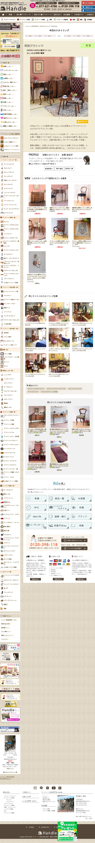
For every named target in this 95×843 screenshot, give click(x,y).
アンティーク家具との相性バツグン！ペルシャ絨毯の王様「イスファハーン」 (82, 242)
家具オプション (7, 616)
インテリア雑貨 (8, 809)
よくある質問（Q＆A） (29, 801)
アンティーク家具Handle (31, 26)
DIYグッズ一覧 (7, 572)
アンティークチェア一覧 (9, 160)
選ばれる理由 (46, 800)
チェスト (9, 800)
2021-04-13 (54, 26)
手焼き (11, 138)
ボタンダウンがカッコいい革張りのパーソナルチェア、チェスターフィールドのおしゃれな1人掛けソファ (37, 465)
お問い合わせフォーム (85, 816)
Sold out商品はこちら (5, 778)
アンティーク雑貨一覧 (9, 412)
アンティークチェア (9, 19)
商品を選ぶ (6, 792)
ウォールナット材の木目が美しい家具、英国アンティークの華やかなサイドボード (37, 431)
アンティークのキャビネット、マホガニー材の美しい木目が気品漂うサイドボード (37, 209)
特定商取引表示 (45, 827)
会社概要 (67, 14)
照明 (50, 19)
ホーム (3, 14)
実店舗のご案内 (81, 796)
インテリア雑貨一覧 (8, 486)
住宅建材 (89, 19)
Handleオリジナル (11, 149)
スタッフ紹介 (46, 809)
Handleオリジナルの (11, 146)
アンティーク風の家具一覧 (10, 287)
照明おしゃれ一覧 (8, 370)
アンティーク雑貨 (40, 19)
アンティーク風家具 (62, 19)
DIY (5, 811)
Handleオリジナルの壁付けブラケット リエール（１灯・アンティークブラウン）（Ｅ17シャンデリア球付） (36, 276)
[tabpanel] (59, 87)
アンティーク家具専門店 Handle (51, 792)
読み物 (57, 14)
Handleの (10, 142)
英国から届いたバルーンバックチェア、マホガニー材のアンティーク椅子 (81, 431)
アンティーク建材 (9, 813)
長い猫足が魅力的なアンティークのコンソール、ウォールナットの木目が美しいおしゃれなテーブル (59, 431)
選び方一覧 (6, 62)
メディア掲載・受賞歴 (49, 810)
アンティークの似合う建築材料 (11, 134)
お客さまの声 (26, 796)
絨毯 (81, 19)
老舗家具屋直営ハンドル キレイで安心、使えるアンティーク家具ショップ (14, 7)
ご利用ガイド (79, 14)
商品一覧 (5, 156)
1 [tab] (59, 118)
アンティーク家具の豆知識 (7, 776)
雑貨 (74, 19)
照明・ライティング (10, 807)
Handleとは (46, 798)
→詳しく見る (88, 818)
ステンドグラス (8, 803)
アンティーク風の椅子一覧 (10, 328)
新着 (10, 14)
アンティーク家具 (25, 19)
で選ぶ (8, 82)
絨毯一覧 (5, 349)
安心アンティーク (23, 14)
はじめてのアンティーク (43, 14)
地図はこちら (10, 768)
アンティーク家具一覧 (9, 217)
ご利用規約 (31, 827)
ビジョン (45, 796)
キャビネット (10, 801)
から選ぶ (6, 66)
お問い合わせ (90, 14)
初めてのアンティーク (49, 801)
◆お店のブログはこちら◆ (10, 772)
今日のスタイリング (45, 26)
